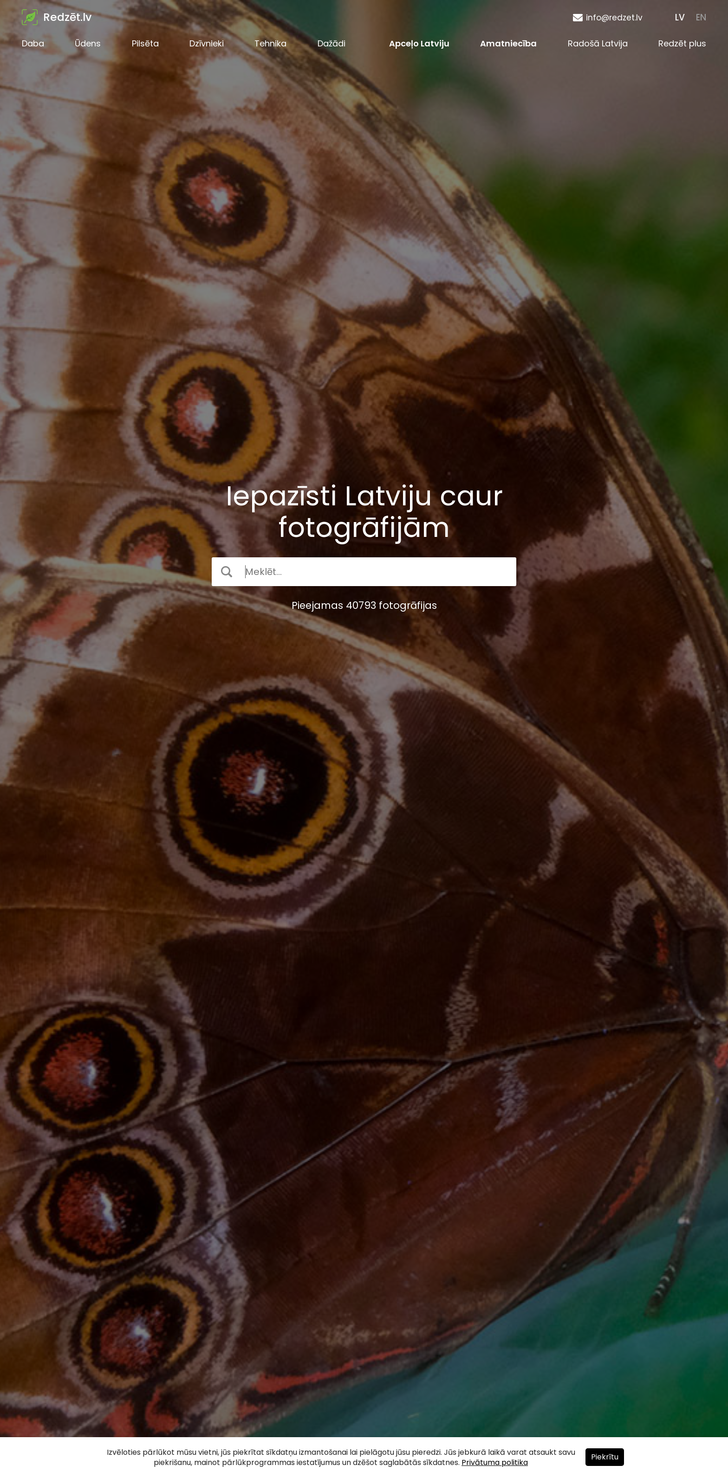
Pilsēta (145, 43)
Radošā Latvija (598, 43)
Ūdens (88, 43)
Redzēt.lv (67, 17)
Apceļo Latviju (419, 43)
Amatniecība (508, 43)
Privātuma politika (495, 1462)
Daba (33, 43)
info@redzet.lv (614, 17)
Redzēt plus (682, 43)
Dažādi (331, 43)
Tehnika (270, 43)
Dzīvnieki (206, 43)
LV (680, 17)
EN (701, 17)
